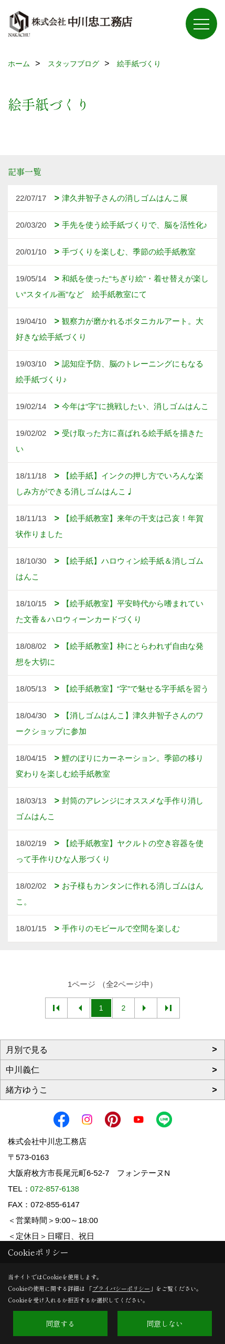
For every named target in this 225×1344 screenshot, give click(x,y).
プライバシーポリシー (121, 1288)
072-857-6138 (54, 1188)
